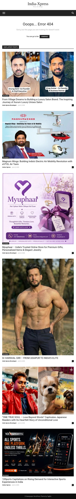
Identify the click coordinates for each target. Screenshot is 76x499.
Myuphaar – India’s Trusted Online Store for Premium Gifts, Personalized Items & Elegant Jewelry (32, 248)
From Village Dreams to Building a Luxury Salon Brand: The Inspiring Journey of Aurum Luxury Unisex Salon (37, 101)
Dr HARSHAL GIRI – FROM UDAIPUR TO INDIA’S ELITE (30, 358)
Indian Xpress (6, 167)
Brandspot (5, 95)
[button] (3, 13)
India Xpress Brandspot (9, 105)
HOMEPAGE (44, 36)
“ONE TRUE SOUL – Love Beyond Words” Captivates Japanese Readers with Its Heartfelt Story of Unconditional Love (34, 418)
